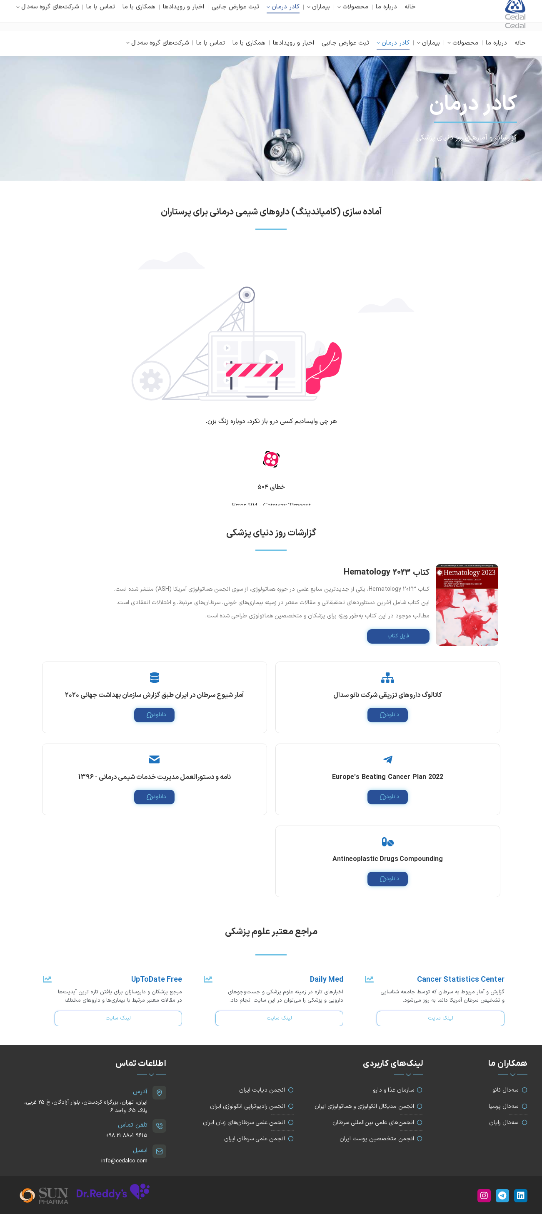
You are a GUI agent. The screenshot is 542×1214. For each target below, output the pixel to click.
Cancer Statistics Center (461, 979)
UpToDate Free (156, 979)
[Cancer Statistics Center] (368, 979)
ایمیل (140, 1150)
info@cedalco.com (52, 15)
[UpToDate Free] (46, 979)
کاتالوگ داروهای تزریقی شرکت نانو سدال (387, 695)
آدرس (140, 1092)
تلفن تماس (132, 1125)
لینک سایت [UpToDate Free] (118, 1018)
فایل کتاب (398, 636)
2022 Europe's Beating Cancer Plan (387, 777)
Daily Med (326, 979)
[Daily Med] (207, 979)
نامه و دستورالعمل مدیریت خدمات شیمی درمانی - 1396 (154, 777)
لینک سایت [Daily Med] (279, 1018)
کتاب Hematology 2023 (387, 572)
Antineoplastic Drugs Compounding (387, 859)
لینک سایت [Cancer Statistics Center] (440, 1018)
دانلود (390, 715)
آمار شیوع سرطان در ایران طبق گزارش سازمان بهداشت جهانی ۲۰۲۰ (154, 695)
